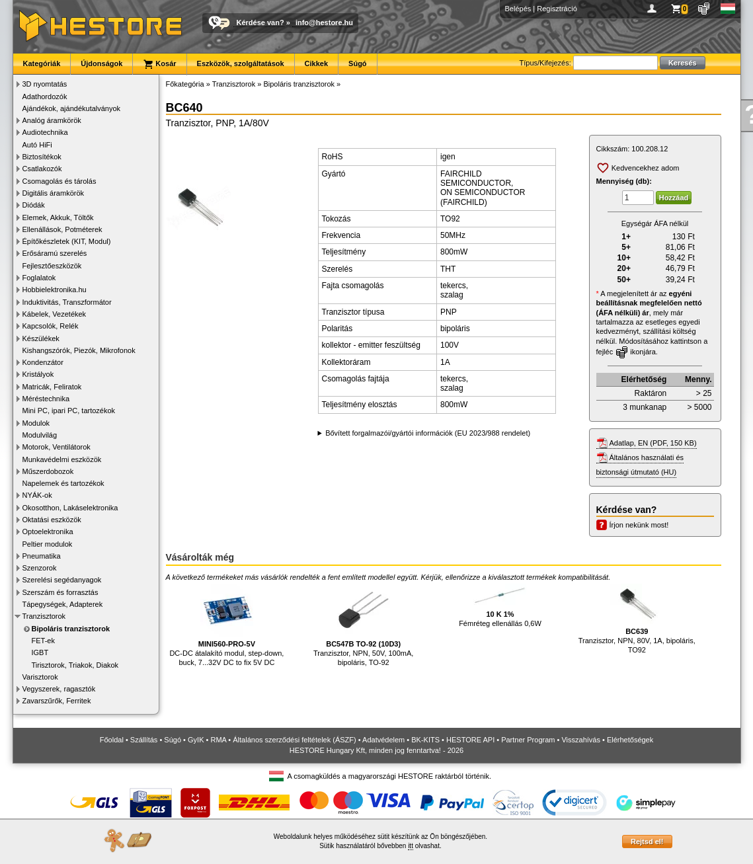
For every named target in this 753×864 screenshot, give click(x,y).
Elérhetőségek (630, 740)
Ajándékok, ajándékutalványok (71, 108)
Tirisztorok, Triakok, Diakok (75, 665)
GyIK (196, 740)
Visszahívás (580, 740)
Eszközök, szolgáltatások (240, 63)
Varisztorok (40, 677)
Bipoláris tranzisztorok (71, 629)
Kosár (159, 64)
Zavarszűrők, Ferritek (56, 701)
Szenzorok (39, 568)
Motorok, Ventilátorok (56, 447)
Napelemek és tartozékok (63, 483)
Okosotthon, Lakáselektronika (70, 508)
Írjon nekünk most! (639, 525)
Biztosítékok (41, 157)
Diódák (33, 205)
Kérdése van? (260, 22)
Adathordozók (44, 96)
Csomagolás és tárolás (59, 181)
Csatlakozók (42, 169)
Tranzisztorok (44, 616)
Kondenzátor (42, 362)
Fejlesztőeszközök (52, 266)
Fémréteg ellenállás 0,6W (500, 605)
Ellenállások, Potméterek (62, 229)
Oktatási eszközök (51, 520)
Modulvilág (40, 435)
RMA (218, 740)
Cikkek (316, 63)
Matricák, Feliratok (52, 387)
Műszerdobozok (48, 471)
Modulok (36, 423)
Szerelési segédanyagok (62, 580)
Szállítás (144, 740)
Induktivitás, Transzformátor (67, 302)
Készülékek (40, 338)
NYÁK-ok (37, 495)
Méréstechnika (46, 399)
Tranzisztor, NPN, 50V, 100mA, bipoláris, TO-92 (363, 625)
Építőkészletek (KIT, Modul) (66, 241)
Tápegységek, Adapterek (62, 604)
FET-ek (43, 641)
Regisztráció (557, 9)
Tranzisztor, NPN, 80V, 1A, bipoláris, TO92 (636, 619)
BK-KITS (425, 740)
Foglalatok (39, 278)
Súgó (357, 63)
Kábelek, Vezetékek (54, 314)
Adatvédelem (383, 740)
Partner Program (528, 740)
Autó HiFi (37, 145)
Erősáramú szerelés (54, 253)
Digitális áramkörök (53, 193)
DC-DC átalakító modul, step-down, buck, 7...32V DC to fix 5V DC (226, 625)
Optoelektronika (47, 531)
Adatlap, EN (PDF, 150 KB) (653, 443)
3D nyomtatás (44, 84)
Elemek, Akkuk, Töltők (58, 217)
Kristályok (38, 374)
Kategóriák (42, 63)
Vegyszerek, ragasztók (59, 689)
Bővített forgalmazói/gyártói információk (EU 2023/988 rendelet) (427, 433)
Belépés (518, 9)
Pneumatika (41, 556)
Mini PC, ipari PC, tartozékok (69, 410)
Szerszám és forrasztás (60, 592)
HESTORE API (470, 740)
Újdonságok (101, 63)
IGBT (40, 652)
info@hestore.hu (324, 22)
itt (410, 845)
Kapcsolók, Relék (50, 326)
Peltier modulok (47, 544)
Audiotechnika (45, 132)
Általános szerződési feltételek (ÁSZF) (294, 740)
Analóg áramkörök (51, 120)
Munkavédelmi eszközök (62, 459)
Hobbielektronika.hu (54, 290)
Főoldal (112, 740)
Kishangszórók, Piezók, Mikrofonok (79, 350)
